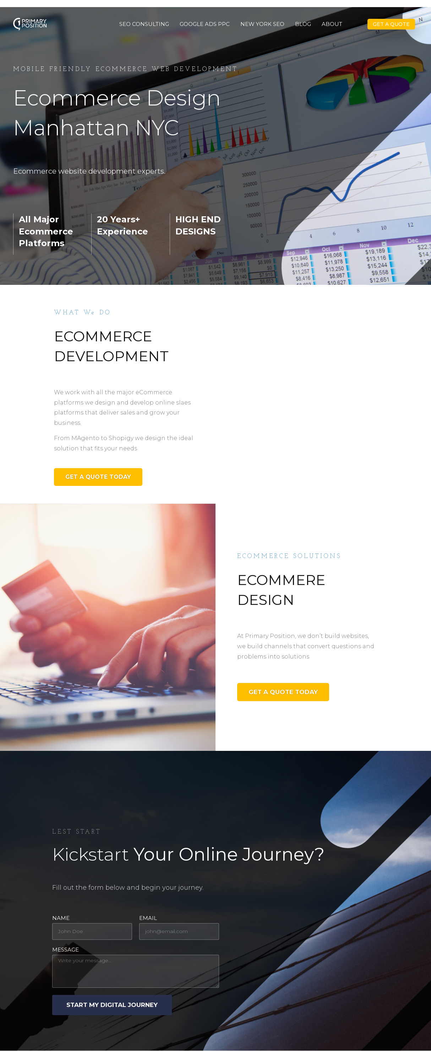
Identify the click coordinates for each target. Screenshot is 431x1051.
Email (148, 918)
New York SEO (262, 24)
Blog (303, 24)
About (332, 24)
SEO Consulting (144, 24)
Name (61, 918)
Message (65, 950)
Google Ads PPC (205, 24)
